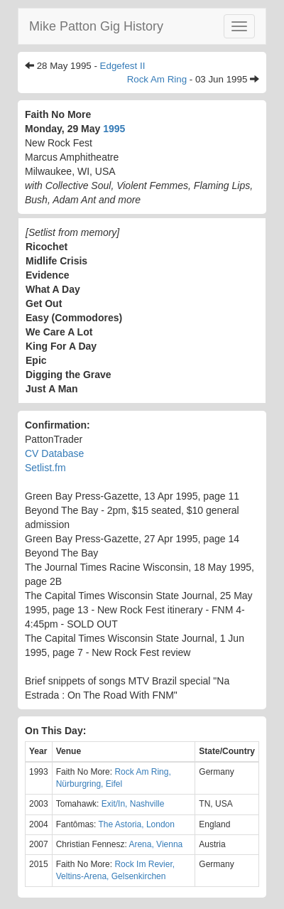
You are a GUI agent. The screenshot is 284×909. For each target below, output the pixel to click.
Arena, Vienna (155, 844)
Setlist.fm (45, 467)
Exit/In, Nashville (133, 804)
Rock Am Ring (157, 79)
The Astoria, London (137, 824)
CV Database (54, 453)
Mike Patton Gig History (96, 26)
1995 (114, 128)
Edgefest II (123, 65)
